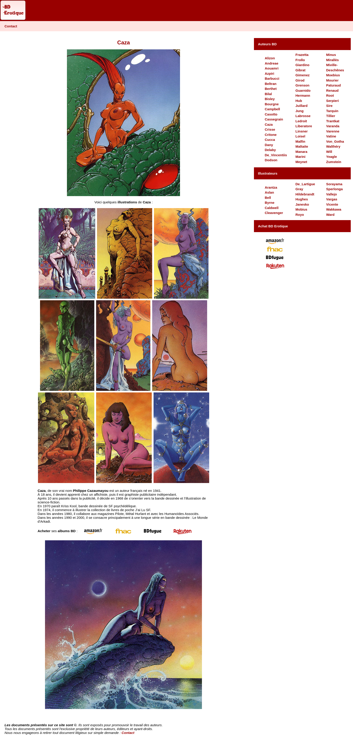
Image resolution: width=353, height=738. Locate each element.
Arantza (271, 187)
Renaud (332, 90)
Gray (299, 189)
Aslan (269, 192)
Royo (299, 214)
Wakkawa (333, 209)
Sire (329, 106)
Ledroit (301, 121)
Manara (301, 152)
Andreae (271, 63)
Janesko (302, 204)
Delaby (270, 150)
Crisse (270, 129)
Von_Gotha (335, 141)
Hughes (301, 199)
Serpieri (332, 101)
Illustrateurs (267, 173)
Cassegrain (274, 119)
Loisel (300, 136)
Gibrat (300, 70)
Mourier (332, 80)
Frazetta (301, 55)
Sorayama (334, 184)
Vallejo (331, 194)
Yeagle (331, 157)
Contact (11, 26)
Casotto (271, 114)
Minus (331, 55)
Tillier (330, 116)
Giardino (302, 65)
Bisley (270, 99)
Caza (269, 124)
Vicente (332, 204)
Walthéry (333, 146)
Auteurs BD (267, 44)
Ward (330, 214)
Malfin (300, 141)
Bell (268, 198)
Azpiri (269, 73)
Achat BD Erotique (273, 226)
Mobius (301, 209)
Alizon (270, 58)
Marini (300, 157)
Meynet (301, 162)
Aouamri (272, 68)
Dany (269, 145)
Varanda (332, 126)
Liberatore (303, 126)
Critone (271, 135)
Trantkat (332, 121)
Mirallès (332, 60)
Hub (298, 101)
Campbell (272, 109)
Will (329, 152)
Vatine (331, 136)
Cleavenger (274, 213)
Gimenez (302, 75)
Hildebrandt (304, 194)
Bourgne (272, 104)
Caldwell (272, 208)
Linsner (301, 131)
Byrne (270, 202)
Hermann (302, 95)
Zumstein (333, 162)
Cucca (270, 140)
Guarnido (302, 90)
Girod (299, 80)
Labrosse (302, 116)
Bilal (268, 94)
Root (330, 95)
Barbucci (272, 78)
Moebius (333, 75)
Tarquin (332, 111)
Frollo (300, 60)
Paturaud (333, 85)
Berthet (271, 89)
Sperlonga (334, 189)
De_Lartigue (305, 184)
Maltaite (301, 146)
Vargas (331, 199)
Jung (299, 111)
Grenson (302, 85)
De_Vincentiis (276, 155)
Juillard (301, 106)
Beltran (271, 84)
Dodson (271, 160)
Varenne (332, 131)
